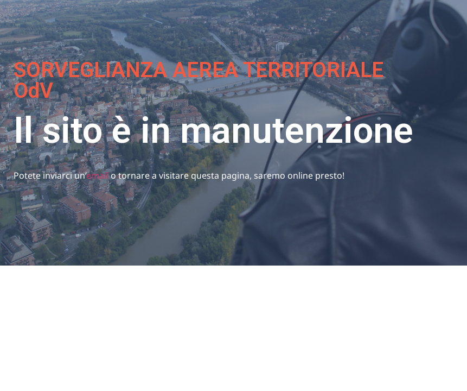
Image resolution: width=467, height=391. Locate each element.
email (97, 175)
